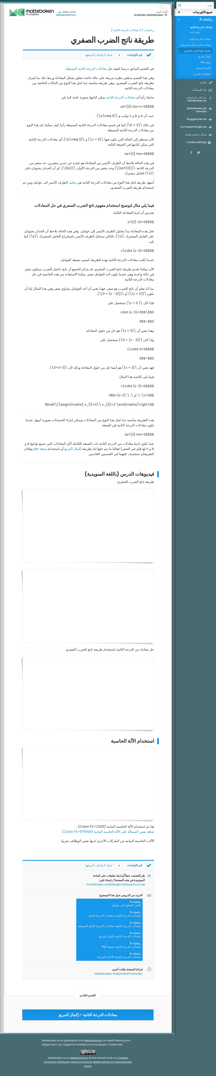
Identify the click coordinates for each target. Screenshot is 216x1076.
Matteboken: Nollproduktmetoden (118, 974)
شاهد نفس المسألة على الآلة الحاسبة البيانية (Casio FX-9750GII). (107, 832)
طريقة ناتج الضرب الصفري (197, 50)
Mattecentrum (66, 15)
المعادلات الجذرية (202, 74)
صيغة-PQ (206, 62)
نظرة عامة (195, 32)
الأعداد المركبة (203, 68)
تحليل (72, 182)
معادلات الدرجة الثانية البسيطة (86, 68)
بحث (179, 5)
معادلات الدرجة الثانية (126, 30)
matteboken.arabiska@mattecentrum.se (115, 885)
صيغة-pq (40, 448)
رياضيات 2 (148, 30)
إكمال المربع (72, 448)
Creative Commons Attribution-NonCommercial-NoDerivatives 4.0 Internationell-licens (88, 1062)
